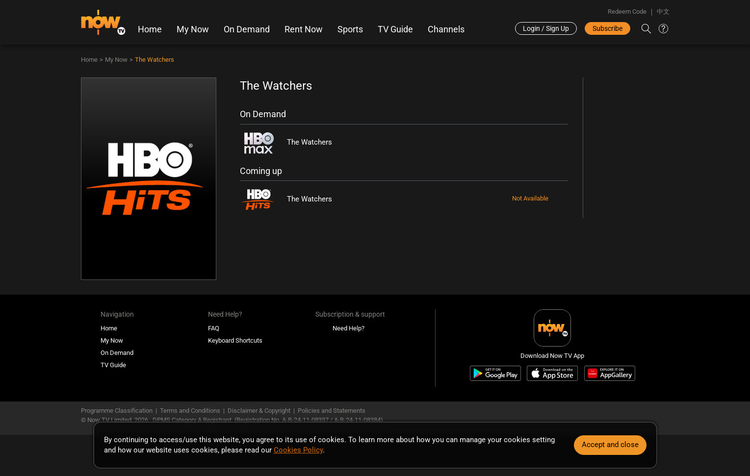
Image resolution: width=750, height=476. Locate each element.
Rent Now (303, 29)
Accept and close (610, 444)
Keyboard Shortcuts (235, 340)
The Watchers (154, 59)
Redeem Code (627, 11)
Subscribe (607, 28)
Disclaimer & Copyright (259, 410)
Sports (350, 29)
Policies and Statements (331, 410)
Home (150, 29)
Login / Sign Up (546, 28)
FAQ (213, 328)
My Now (193, 29)
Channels (446, 29)
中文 (663, 11)
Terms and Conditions (190, 410)
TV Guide (395, 29)
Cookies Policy (298, 450)
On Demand (247, 29)
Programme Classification (117, 410)
